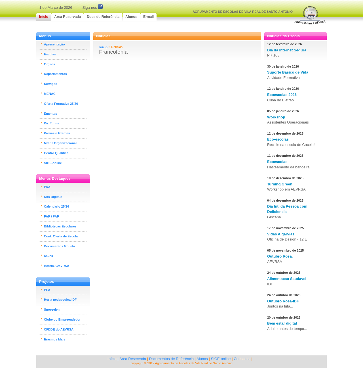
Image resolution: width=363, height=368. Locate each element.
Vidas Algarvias (280, 234)
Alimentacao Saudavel (286, 279)
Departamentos (55, 74)
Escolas (50, 54)
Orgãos (49, 64)
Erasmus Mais (54, 339)
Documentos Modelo (59, 246)
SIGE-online (53, 163)
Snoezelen (52, 309)
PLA (47, 290)
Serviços (50, 83)
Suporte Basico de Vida (287, 72)
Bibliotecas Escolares (60, 226)
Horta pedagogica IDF (60, 299)
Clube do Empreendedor (62, 319)
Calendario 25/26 (56, 206)
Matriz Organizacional (60, 143)
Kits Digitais (53, 196)
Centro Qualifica (56, 153)
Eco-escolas (278, 139)
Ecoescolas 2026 (282, 95)
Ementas (50, 113)
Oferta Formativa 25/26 (61, 103)
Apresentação (54, 44)
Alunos (202, 359)
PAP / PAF (51, 216)
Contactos (242, 359)
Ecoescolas (277, 162)
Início (103, 47)
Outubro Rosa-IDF (283, 301)
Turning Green (279, 184)
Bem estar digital (282, 323)
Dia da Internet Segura (286, 50)
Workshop (276, 117)
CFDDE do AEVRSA (58, 329)
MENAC (50, 93)
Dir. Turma (51, 123)
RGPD (48, 256)
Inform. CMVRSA (56, 265)
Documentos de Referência (171, 359)
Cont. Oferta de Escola (61, 236)
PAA (47, 187)
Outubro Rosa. (280, 256)
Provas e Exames (57, 133)
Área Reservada (132, 359)
